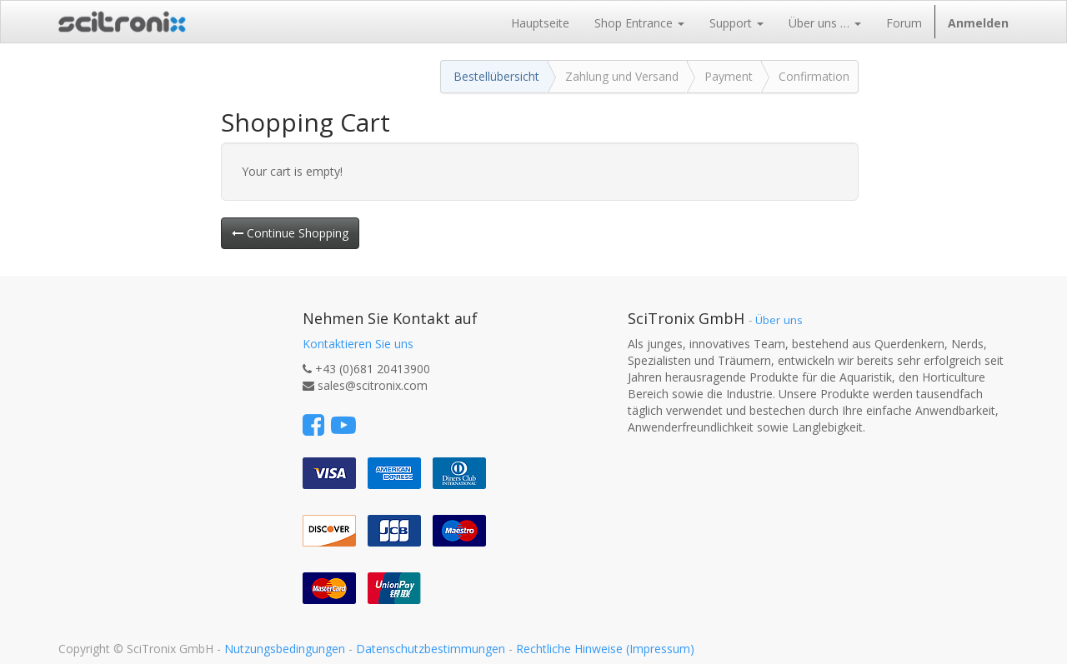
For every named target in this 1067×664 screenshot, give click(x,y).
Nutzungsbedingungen (284, 649)
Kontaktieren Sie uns (358, 344)
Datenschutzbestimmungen (430, 649)
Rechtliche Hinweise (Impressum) (605, 649)
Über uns (779, 319)
